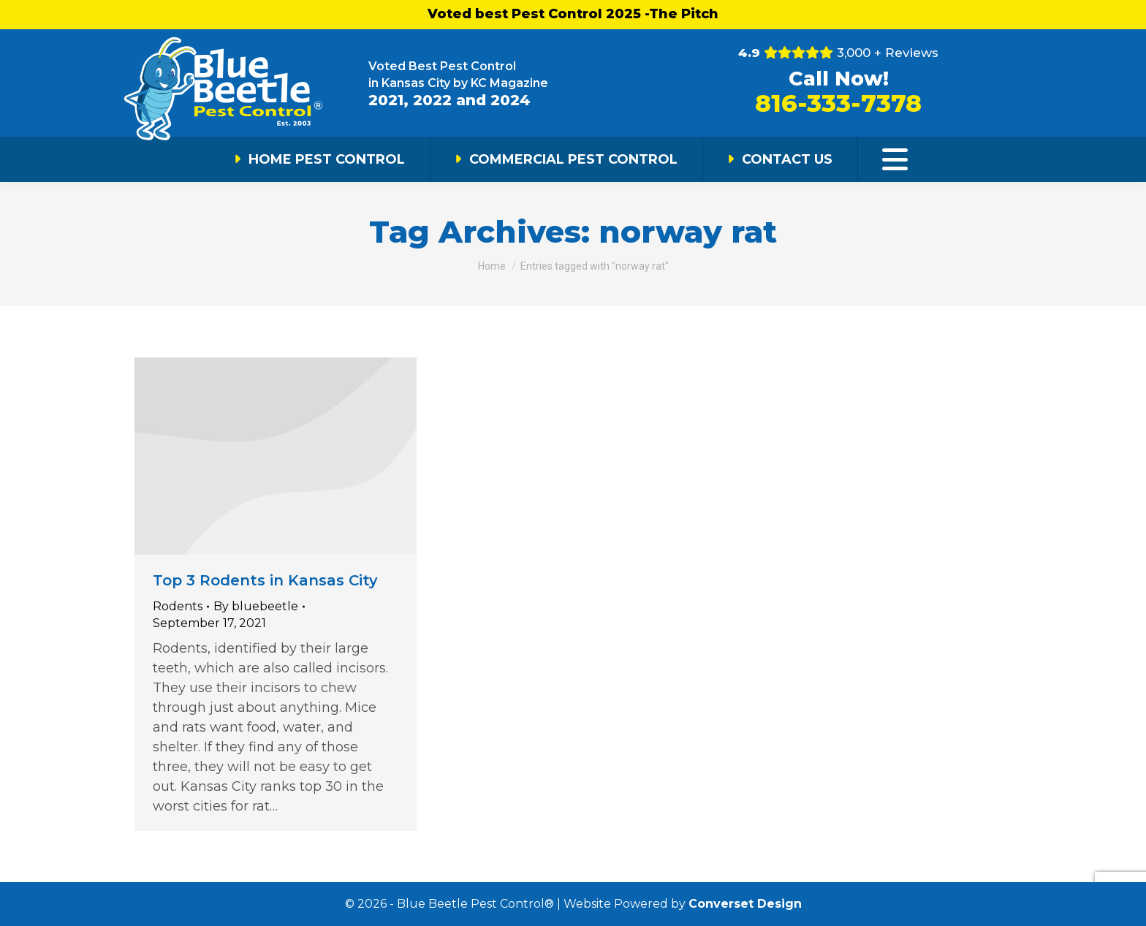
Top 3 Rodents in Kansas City (265, 580)
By (255, 606)
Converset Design (745, 904)
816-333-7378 (838, 103)
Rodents (177, 606)
